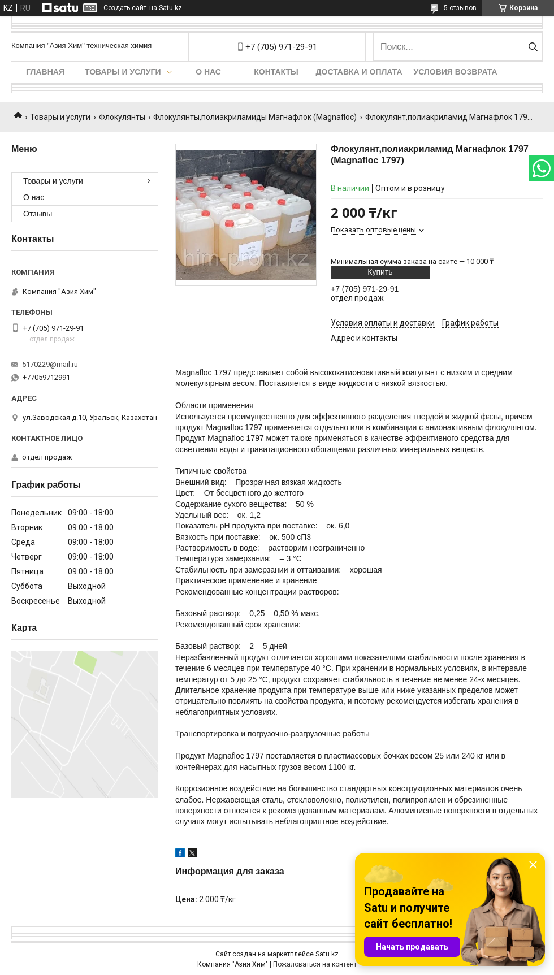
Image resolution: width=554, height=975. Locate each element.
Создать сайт (124, 8)
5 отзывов (460, 8)
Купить (379, 271)
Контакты (276, 71)
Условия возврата (455, 71)
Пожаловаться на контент (315, 964)
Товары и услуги (123, 71)
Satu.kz (327, 954)
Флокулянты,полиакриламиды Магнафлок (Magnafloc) (255, 117)
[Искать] (533, 47)
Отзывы (37, 213)
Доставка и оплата (359, 71)
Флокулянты (122, 117)
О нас (208, 71)
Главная (45, 71)
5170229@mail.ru (50, 364)
